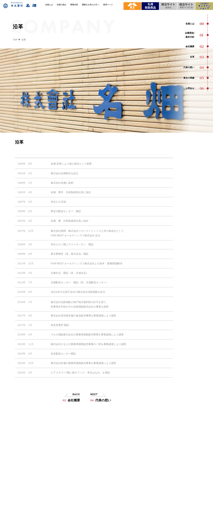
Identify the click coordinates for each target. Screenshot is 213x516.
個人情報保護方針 (120, 512)
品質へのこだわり (66, 458)
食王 (180, 471)
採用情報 (152, 442)
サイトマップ (131, 512)
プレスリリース (186, 484)
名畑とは (49, 5)
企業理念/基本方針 (28, 452)
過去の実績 (24, 477)
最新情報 (183, 465)
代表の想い (100, 400)
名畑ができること (66, 477)
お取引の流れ (103, 471)
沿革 (20, 465)
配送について (64, 465)
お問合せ (183, 452)
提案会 (181, 477)
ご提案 (99, 465)
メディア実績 (185, 458)
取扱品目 (62, 452)
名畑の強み (61, 5)
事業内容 (74, 5)
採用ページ (108, 5)
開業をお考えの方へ (90, 5)
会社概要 (71, 400)
